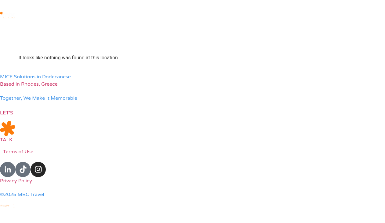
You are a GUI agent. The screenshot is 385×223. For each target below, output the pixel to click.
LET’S (6, 113)
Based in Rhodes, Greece (29, 84)
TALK (6, 140)
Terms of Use (18, 152)
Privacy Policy (16, 181)
